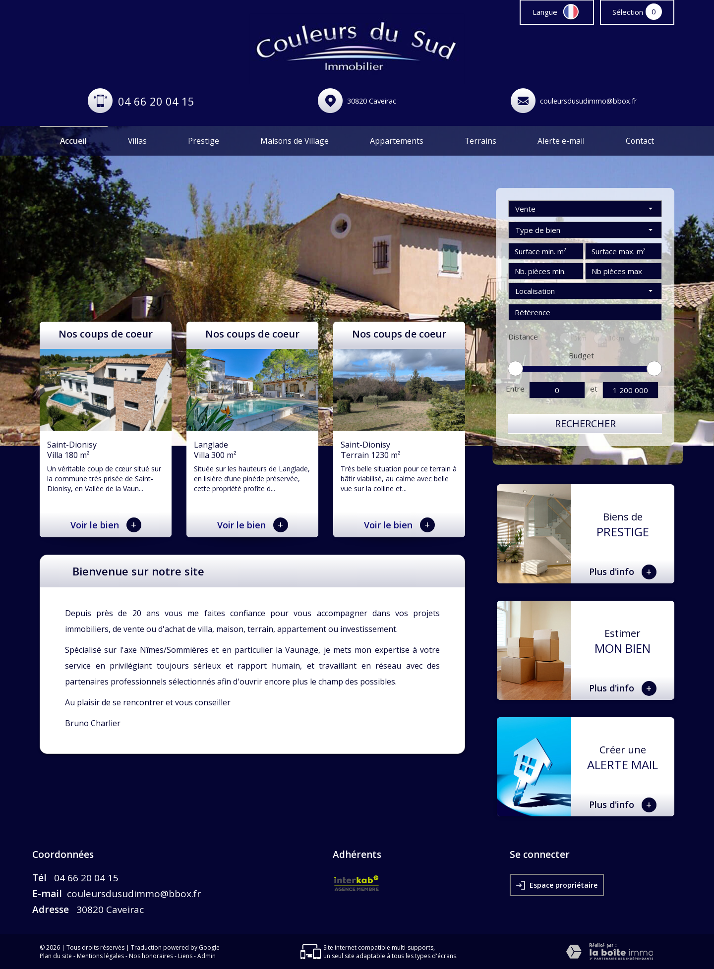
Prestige (203, 140)
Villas (137, 140)
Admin (206, 956)
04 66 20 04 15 (156, 101)
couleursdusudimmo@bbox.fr (588, 101)
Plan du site (56, 956)
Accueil (73, 140)
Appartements (396, 140)
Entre (515, 389)
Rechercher (585, 423)
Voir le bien (105, 524)
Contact (640, 140)
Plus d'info (622, 572)
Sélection (627, 12)
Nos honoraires (151, 956)
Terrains (480, 140)
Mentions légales (100, 956)
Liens (185, 956)
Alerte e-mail (561, 140)
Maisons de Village (294, 140)
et (593, 389)
